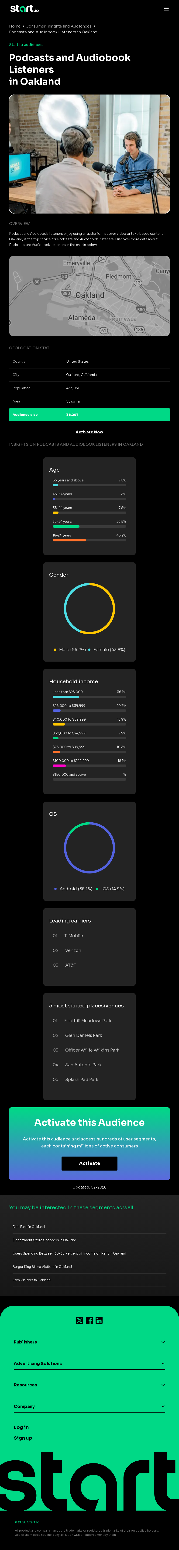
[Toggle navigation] (165, 8)
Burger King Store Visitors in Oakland (42, 1267)
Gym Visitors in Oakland (32, 1280)
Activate (89, 1163)
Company (24, 1406)
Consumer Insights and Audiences (59, 26)
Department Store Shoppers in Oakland (44, 1240)
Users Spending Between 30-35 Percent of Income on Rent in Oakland (69, 1253)
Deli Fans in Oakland (29, 1227)
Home (15, 26)
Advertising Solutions (38, 1363)
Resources (25, 1385)
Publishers (25, 1342)
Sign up (23, 1438)
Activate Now (89, 432)
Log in (21, 1427)
